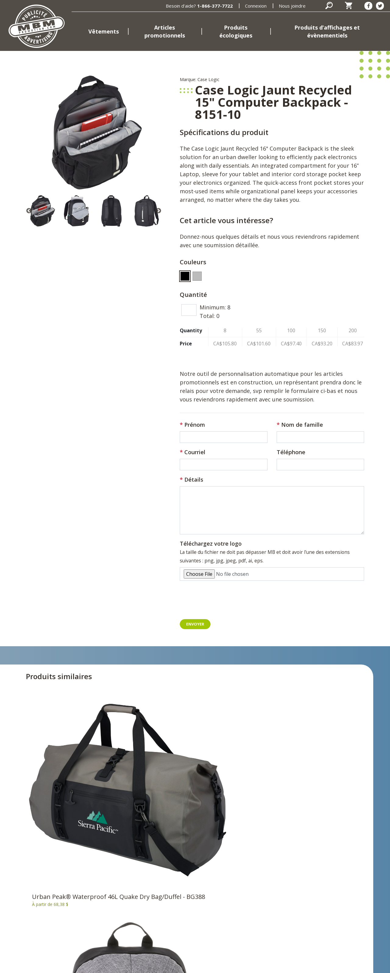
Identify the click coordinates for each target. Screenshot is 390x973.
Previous (29, 211)
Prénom (194, 424)
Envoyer (196, 624)
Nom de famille (302, 424)
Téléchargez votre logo (211, 543)
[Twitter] (380, 6)
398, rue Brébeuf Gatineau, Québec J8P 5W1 (26, 913)
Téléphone (291, 452)
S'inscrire (327, 891)
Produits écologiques (235, 31)
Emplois (132, 923)
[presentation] (226, 602)
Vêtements (103, 31)
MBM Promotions (143, 905)
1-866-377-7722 (215, 6)
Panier (243, 862)
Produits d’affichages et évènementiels (327, 31)
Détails (193, 479)
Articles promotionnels (164, 31)
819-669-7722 (62, 929)
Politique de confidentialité (133, 964)
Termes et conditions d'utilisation (207, 964)
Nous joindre (292, 6)
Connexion (256, 6)
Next (158, 211)
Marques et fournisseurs (151, 914)
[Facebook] (368, 6)
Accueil (131, 853)
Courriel (194, 452)
